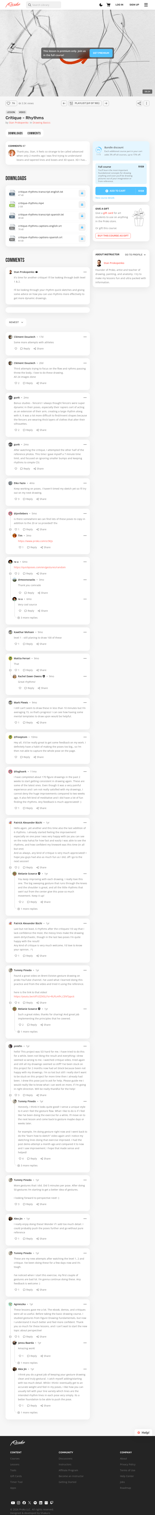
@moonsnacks (26, 579)
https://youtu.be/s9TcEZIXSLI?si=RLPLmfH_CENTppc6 (44, 996)
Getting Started (67, 1482)
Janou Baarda (26, 1342)
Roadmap (125, 1487)
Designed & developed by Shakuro (30, 1513)
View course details (104, 197)
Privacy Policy (127, 1464)
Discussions (65, 1458)
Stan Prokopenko (24, 272)
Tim (20, 535)
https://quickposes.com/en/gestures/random (40, 567)
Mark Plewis (21, 702)
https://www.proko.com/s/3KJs (35, 541)
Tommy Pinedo (23, 970)
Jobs (122, 1482)
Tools (13, 1470)
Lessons (14, 1464)
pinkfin (18, 1046)
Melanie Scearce (27, 873)
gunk (17, 397)
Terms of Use (127, 1470)
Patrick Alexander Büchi (28, 822)
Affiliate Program (68, 1470)
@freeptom (20, 737)
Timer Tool (16, 1482)
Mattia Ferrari (22, 658)
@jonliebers (21, 513)
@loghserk (20, 771)
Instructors (65, 1464)
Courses (15, 1458)
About (123, 1458)
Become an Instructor (71, 1476)
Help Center (127, 1476)
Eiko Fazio (20, 483)
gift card (108, 213)
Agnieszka (20, 1304)
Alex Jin (18, 1218)
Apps (13, 1487)
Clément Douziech (24, 336)
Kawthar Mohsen (24, 632)
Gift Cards (16, 1476)
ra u (16, 561)
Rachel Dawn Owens (30, 676)
